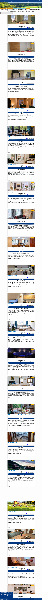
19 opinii (24, 548)
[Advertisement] (21, 494)
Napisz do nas (28, 598)
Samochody (19, 8)
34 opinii (25, 173)
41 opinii (24, 479)
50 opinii (25, 201)
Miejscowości (11, 8)
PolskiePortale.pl (5, 599)
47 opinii (25, 340)
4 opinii (25, 34)
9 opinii (24, 62)
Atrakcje (24, 8)
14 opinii (24, 312)
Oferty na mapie (7, 8)
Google (11, 592)
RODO (8, 595)
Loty (15, 8)
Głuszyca (32, 15)
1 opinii (25, 396)
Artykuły (28, 8)
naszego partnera (18, 39)
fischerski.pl (40, 0)
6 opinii (25, 576)
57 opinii (26, 368)
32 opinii (25, 229)
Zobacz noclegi (21, 32)
